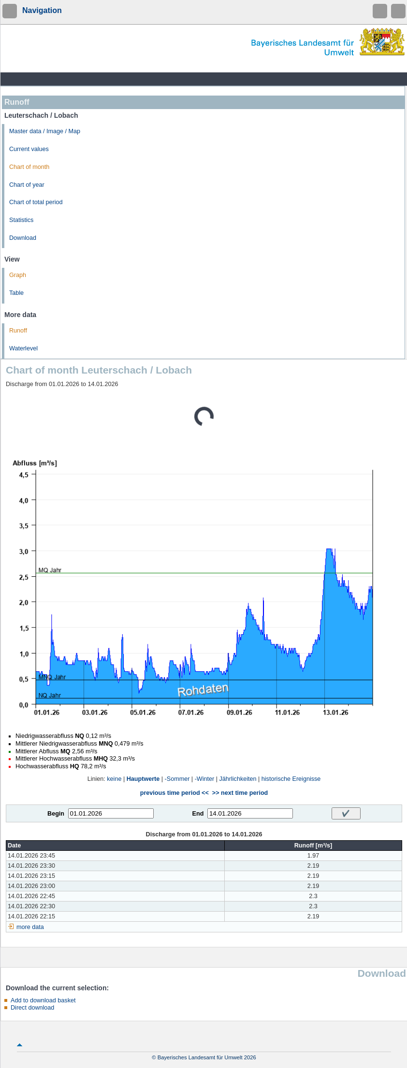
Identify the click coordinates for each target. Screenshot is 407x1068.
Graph (17, 275)
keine (114, 779)
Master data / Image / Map (44, 131)
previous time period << (174, 793)
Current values (29, 149)
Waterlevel (23, 348)
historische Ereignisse (291, 779)
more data (30, 927)
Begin (55, 813)
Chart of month (29, 167)
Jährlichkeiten (238, 779)
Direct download (32, 1007)
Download (22, 238)
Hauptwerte (143, 779)
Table (16, 293)
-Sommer (177, 779)
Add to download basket (43, 1000)
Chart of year (26, 184)
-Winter (205, 779)
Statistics (21, 220)
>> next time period (240, 793)
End (198, 813)
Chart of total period (36, 202)
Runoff (18, 330)
